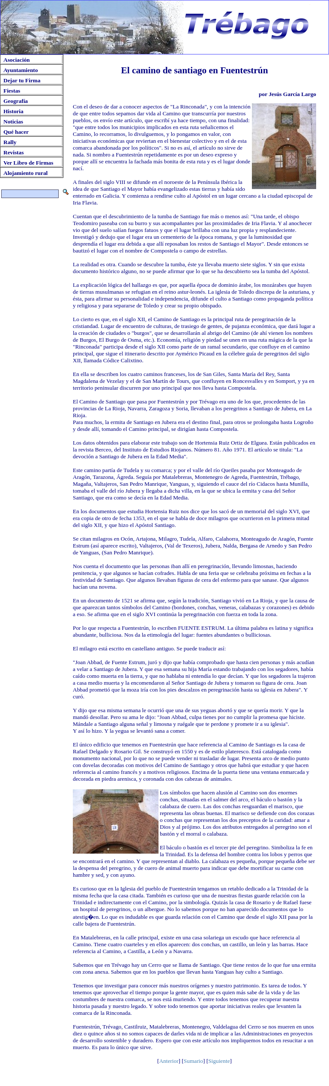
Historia (13, 111)
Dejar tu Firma (21, 80)
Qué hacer (16, 132)
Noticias (13, 121)
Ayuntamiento (20, 70)
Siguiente (219, 1061)
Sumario (193, 1061)
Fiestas (11, 90)
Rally (9, 142)
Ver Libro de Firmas (28, 162)
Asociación (16, 60)
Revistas (13, 152)
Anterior (168, 1061)
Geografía (15, 101)
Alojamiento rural (25, 173)
